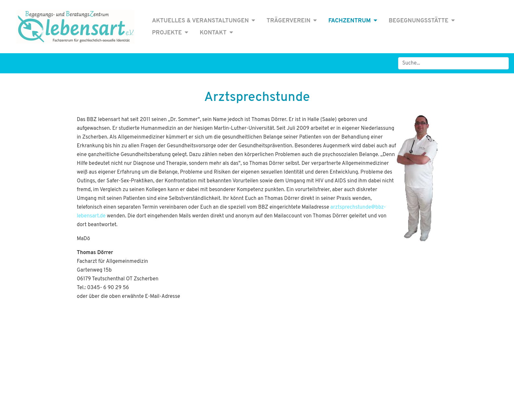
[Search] (453, 63)
